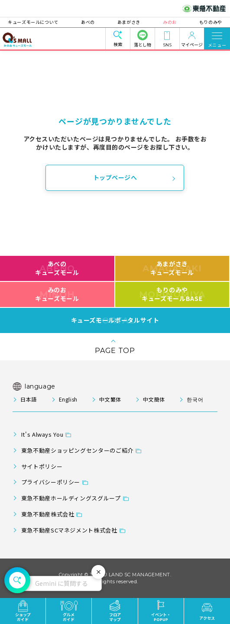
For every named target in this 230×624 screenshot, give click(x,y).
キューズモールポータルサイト (115, 320)
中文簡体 (154, 399)
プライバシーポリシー (50, 482)
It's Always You (42, 434)
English (68, 399)
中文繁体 (110, 399)
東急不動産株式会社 (48, 514)
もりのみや (205, 22)
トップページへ (115, 177)
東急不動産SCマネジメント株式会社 (69, 530)
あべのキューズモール (57, 268)
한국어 (195, 399)
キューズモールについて (38, 22)
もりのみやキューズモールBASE (172, 294)
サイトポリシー (41, 466)
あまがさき (128, 22)
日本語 (28, 399)
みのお (167, 22)
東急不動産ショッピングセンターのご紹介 (77, 450)
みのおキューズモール (57, 294)
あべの (90, 22)
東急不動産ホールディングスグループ (71, 498)
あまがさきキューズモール (172, 268)
